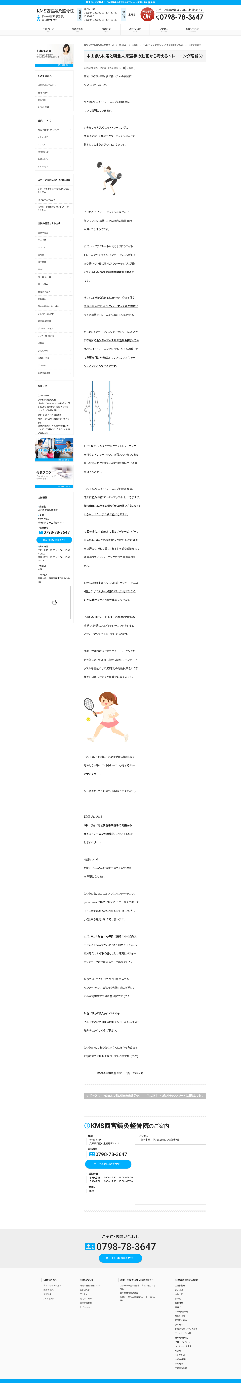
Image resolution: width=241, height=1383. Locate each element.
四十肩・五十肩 (44, 277)
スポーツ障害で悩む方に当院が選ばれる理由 (53, 191)
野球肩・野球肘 (44, 321)
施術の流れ (77, 30)
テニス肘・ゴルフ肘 (46, 314)
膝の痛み (42, 299)
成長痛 (41, 343)
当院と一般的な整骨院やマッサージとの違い (53, 208)
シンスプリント (44, 351)
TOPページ (49, 30)
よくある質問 (43, 107)
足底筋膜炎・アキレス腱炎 (49, 306)
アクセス (164, 30)
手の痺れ (42, 365)
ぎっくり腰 (42, 240)
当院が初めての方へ (47, 85)
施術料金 (106, 30)
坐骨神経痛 (43, 233)
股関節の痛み (44, 292)
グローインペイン (45, 329)
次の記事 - (176, 1096)
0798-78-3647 (108, 1154)
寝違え (41, 269)
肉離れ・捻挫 (43, 358)
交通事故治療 (44, 373)
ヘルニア (41, 247)
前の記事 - (115, 1096)
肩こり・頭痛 (43, 284)
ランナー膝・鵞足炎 (46, 336)
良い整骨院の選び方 (47, 200)
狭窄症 (41, 255)
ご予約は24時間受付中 (108, 1164)
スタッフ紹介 (135, 30)
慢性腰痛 (42, 262)
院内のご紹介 (44, 152)
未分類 (130, 68)
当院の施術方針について (48, 130)
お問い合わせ (192, 30)
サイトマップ (43, 167)
